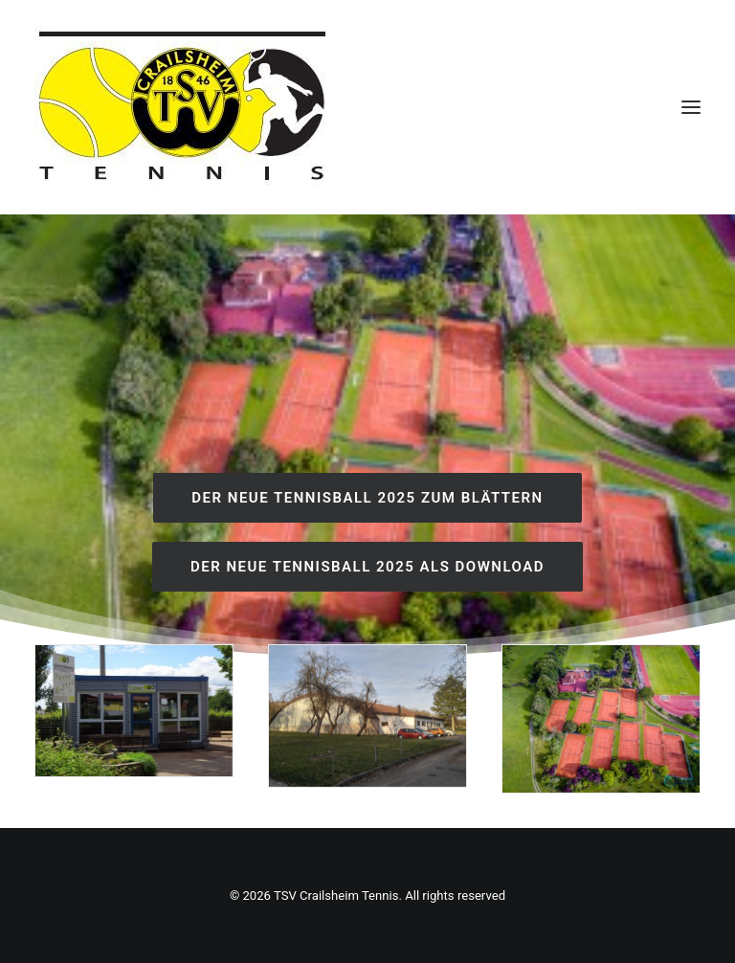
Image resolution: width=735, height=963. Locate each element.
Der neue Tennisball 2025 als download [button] (367, 566)
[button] (691, 107)
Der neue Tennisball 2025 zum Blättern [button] (367, 497)
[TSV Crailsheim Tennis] (182, 107)
